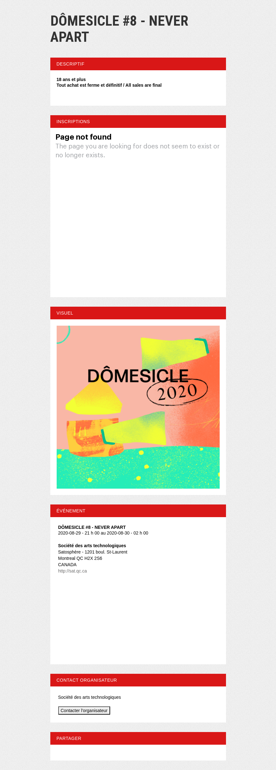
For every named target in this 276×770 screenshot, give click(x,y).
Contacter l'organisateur (84, 710)
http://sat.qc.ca (72, 570)
